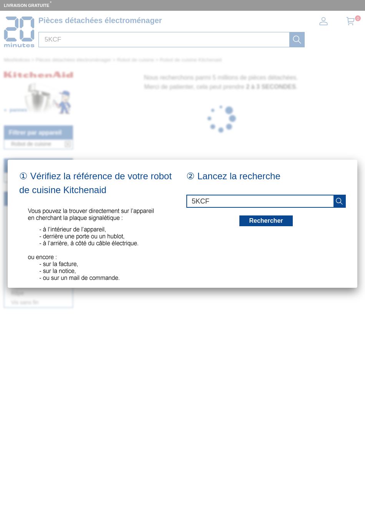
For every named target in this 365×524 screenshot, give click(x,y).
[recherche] (339, 201)
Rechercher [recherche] (266, 220)
